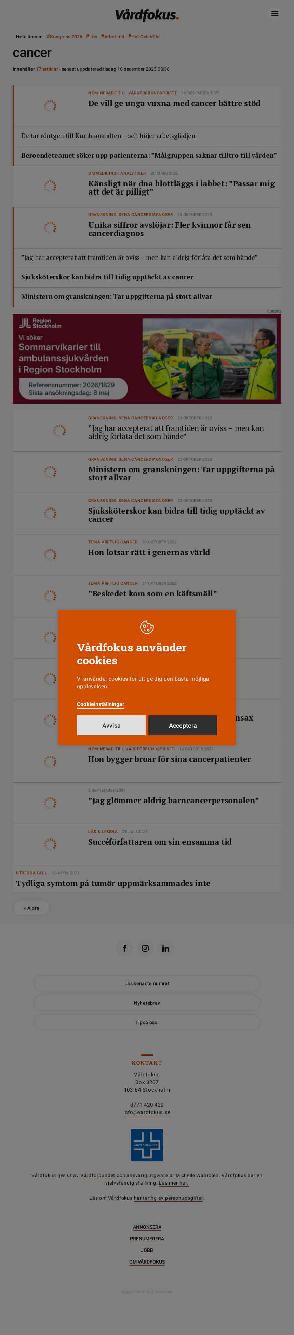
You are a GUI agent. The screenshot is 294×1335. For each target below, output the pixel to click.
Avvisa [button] (111, 725)
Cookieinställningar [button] (100, 704)
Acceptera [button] (183, 725)
